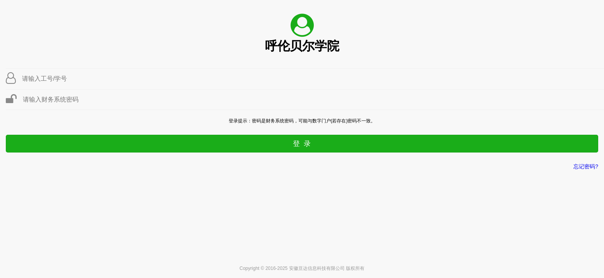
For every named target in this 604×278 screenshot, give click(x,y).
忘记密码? (585, 166)
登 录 (302, 143)
